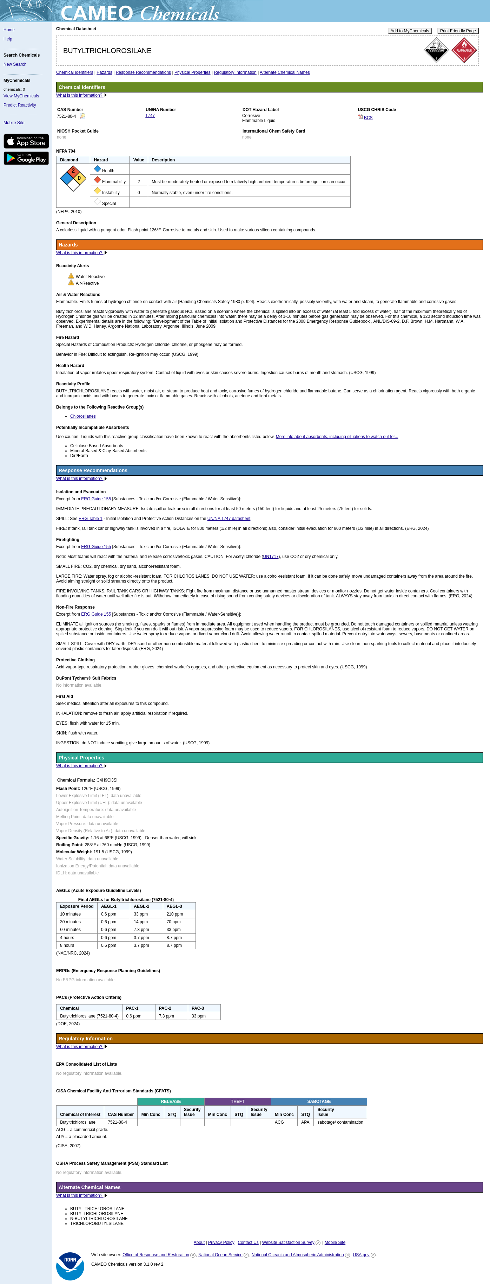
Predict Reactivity (20, 105)
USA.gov (361, 1254)
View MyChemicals (21, 96)
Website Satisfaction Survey (288, 1242)
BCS (368, 117)
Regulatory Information (235, 72)
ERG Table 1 (90, 518)
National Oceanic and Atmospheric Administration (298, 1254)
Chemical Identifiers (74, 72)
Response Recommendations (143, 72)
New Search (15, 64)
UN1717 (271, 556)
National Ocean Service (220, 1254)
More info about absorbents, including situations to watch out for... (337, 436)
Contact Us (248, 1242)
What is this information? (80, 95)
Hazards (104, 72)
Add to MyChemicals (410, 30)
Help (8, 39)
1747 (150, 115)
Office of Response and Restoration (155, 1254)
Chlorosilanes (83, 416)
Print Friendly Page (458, 30)
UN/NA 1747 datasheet (229, 518)
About (199, 1242)
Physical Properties (192, 72)
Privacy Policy (221, 1242)
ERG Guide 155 (96, 498)
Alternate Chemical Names (285, 72)
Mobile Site (14, 122)
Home (9, 29)
